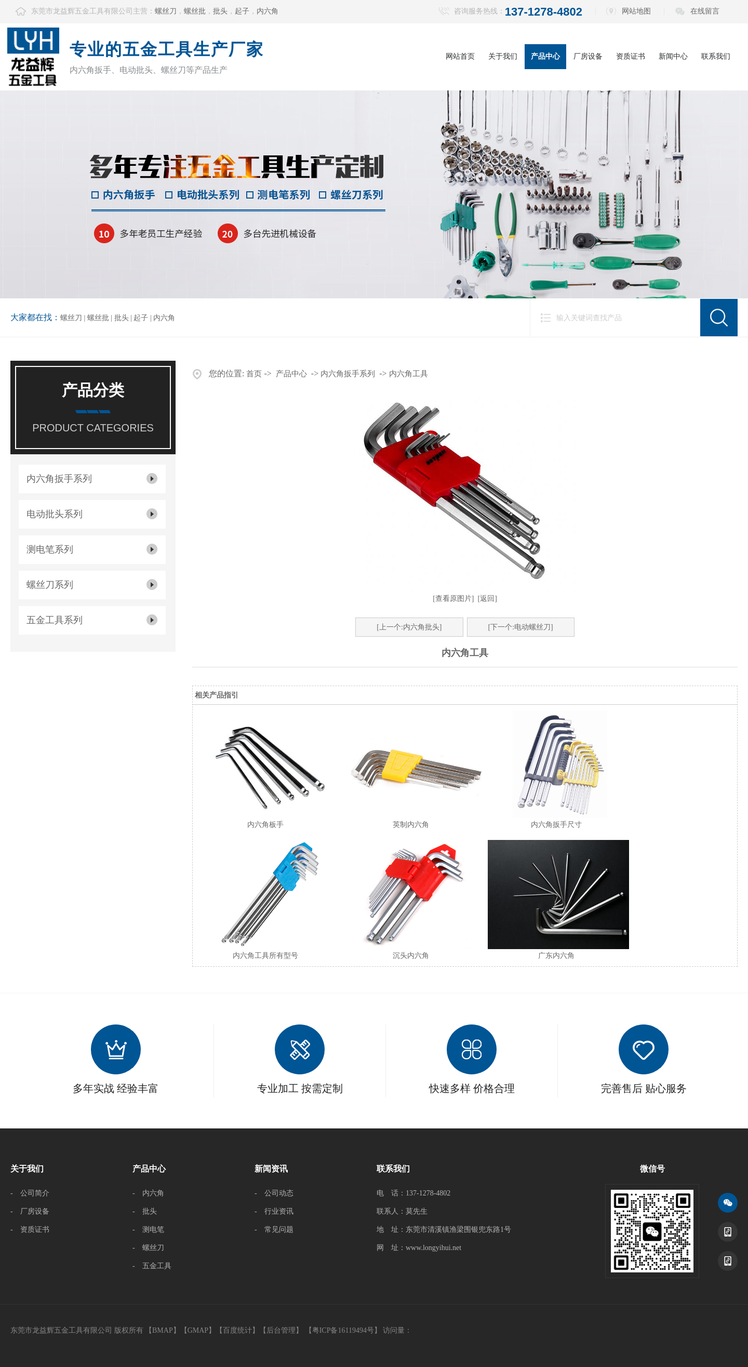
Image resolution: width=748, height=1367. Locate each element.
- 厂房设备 (29, 1211)
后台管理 (281, 1330)
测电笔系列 (49, 549)
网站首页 (460, 56)
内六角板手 (265, 825)
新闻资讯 (271, 1168)
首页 (254, 374)
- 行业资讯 (274, 1211)
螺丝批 (195, 11)
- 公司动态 (274, 1193)
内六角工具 (408, 374)
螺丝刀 (166, 11)
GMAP (198, 1330)
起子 (242, 11)
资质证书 (630, 56)
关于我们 (502, 56)
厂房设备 (588, 56)
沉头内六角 (411, 955)
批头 (220, 11)
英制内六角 (411, 825)
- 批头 (144, 1211)
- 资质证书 (29, 1229)
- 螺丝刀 (148, 1248)
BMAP (162, 1330)
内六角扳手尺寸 (556, 825)
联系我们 (715, 56)
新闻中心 (673, 56)
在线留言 (704, 11)
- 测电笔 (148, 1229)
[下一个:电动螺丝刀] (520, 627)
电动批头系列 (54, 514)
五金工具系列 (54, 620)
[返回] (487, 598)
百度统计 (237, 1330)
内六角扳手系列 (59, 479)
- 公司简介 (29, 1193)
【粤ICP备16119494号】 (343, 1330)
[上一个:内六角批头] (409, 627)
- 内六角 (148, 1193)
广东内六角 (556, 955)
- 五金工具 (151, 1266)
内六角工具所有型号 (265, 955)
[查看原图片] (453, 598)
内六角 (267, 11)
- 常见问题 (274, 1229)
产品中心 (545, 56)
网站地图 (636, 11)
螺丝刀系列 (49, 585)
